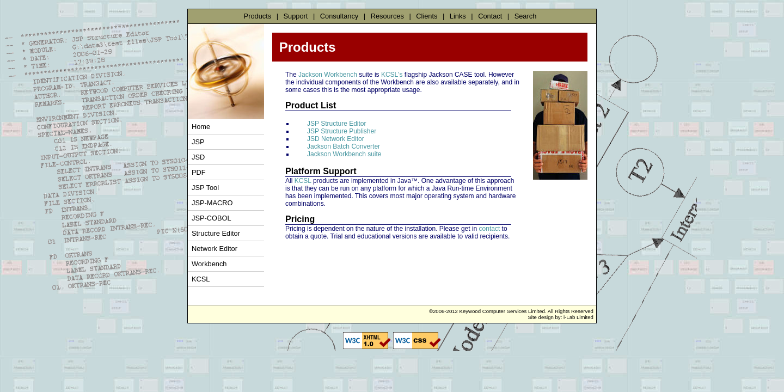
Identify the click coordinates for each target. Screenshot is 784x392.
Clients (426, 16)
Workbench (209, 264)
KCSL (201, 279)
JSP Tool (205, 187)
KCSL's (392, 74)
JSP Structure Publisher (341, 131)
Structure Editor (216, 233)
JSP (198, 142)
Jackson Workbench (327, 74)
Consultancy (339, 16)
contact (489, 228)
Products (258, 16)
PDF (199, 172)
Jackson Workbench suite (344, 154)
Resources (387, 16)
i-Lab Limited (578, 317)
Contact (490, 16)
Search (525, 16)
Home (201, 126)
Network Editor (214, 248)
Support (296, 16)
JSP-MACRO (212, 203)
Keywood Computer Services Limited (502, 311)
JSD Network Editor (335, 139)
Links (458, 16)
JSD (198, 157)
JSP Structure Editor (336, 123)
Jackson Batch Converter (343, 146)
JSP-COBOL (211, 218)
